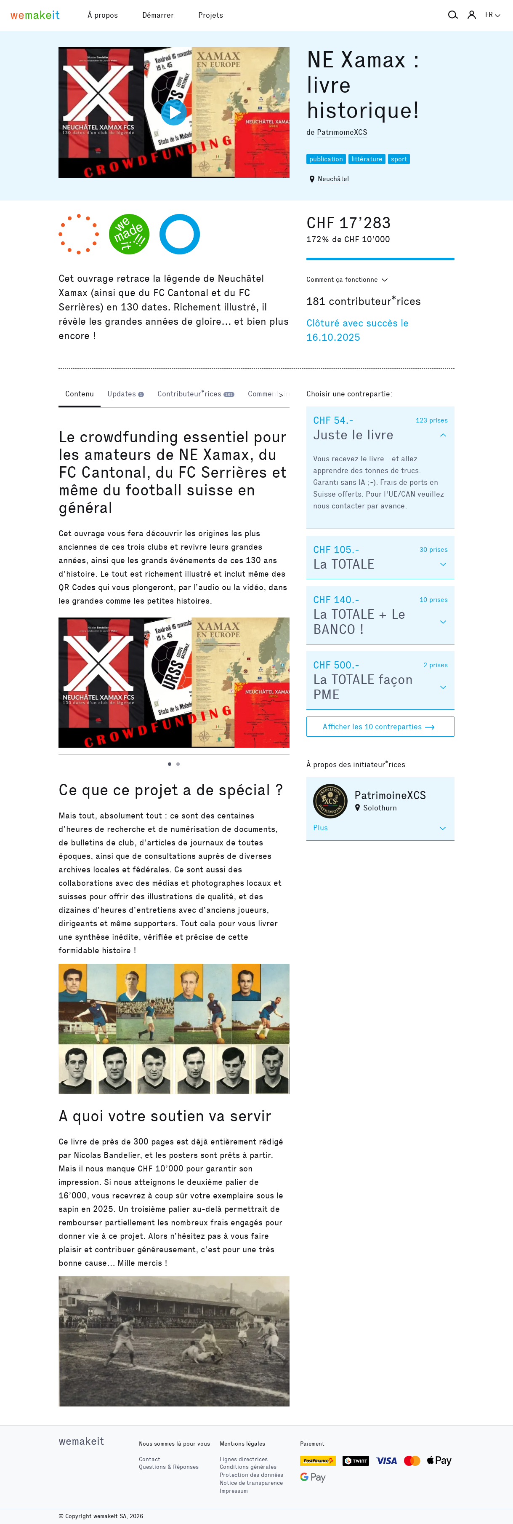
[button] (453, 15)
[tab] (79, 394)
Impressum (234, 1491)
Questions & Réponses (169, 1467)
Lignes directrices (244, 1459)
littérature (367, 159)
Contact (149, 1459)
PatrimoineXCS (342, 132)
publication (326, 159)
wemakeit (81, 1441)
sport (399, 159)
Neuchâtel (333, 179)
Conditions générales (248, 1467)
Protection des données (251, 1475)
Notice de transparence (251, 1483)
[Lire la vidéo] (173, 112)
